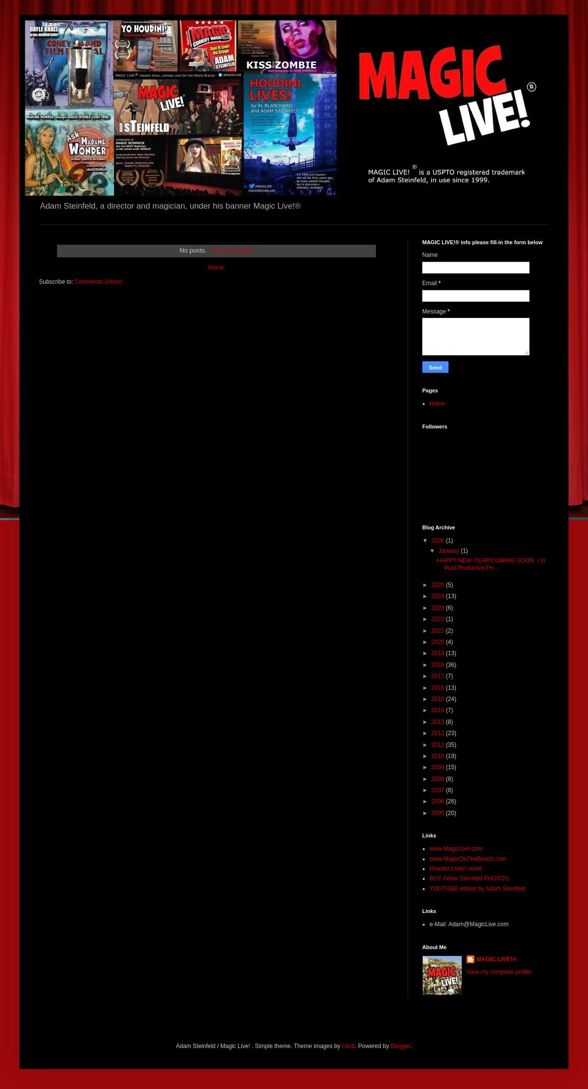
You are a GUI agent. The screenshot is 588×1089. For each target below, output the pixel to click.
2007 (438, 790)
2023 (438, 607)
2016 (438, 687)
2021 (438, 630)
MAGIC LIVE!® (496, 959)
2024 (438, 596)
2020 (438, 642)
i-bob (348, 1046)
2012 (438, 733)
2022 (438, 619)
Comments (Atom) (98, 281)
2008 (438, 779)
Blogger (401, 1046)
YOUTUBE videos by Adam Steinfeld (477, 888)
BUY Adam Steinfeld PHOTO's (469, 878)
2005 (438, 813)
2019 (438, 653)
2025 (438, 585)
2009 (438, 767)
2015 (438, 699)
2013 (438, 722)
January (449, 550)
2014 (438, 710)
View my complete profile (499, 972)
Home (216, 267)
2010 (438, 756)
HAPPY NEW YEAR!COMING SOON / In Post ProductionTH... (491, 564)
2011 (438, 744)
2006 (438, 801)
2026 (438, 540)
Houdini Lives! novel (456, 868)
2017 (438, 676)
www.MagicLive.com (456, 848)
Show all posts (232, 250)
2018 (438, 664)
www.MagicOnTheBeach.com (468, 859)
